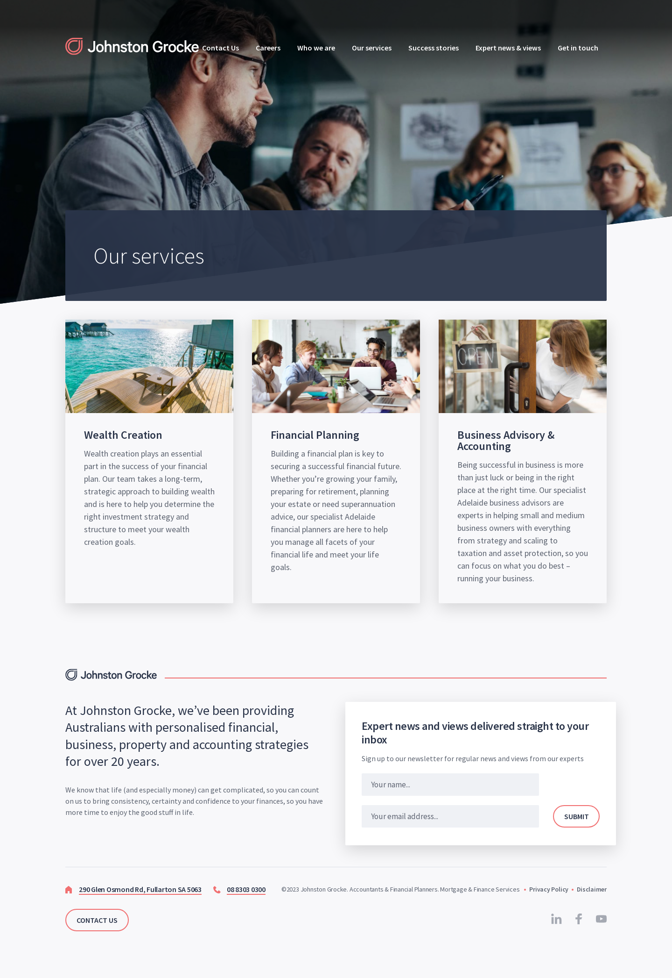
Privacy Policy (548, 889)
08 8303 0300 (246, 889)
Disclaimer (591, 889)
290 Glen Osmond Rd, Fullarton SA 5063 (140, 889)
